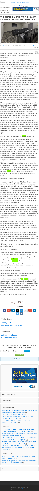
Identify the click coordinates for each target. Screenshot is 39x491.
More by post (6, 323)
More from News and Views (11, 325)
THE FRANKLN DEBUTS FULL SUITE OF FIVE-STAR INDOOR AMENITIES (18, 18)
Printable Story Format (9, 337)
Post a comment (19, 354)
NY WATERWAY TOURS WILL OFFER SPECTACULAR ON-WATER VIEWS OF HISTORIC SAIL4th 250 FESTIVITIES (18, 417)
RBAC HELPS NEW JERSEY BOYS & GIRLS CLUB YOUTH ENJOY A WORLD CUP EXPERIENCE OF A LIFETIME (18, 448)
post (3, 45)
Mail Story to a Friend (9, 335)
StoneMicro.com (26, 489)
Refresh (27, 351)
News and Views (32, 45)
